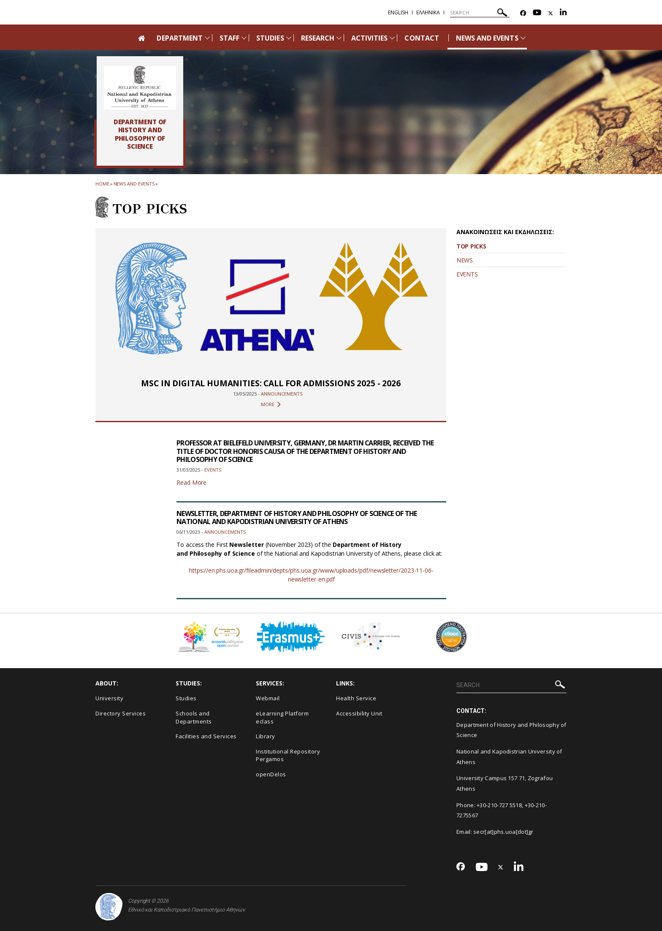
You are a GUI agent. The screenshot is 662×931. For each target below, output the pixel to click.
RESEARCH (317, 38)
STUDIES (270, 38)
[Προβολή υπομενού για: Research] (339, 38)
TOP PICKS (471, 246)
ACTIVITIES (369, 38)
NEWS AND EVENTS (487, 38)
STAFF (229, 38)
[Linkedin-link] (563, 13)
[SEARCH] (480, 12)
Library (265, 736)
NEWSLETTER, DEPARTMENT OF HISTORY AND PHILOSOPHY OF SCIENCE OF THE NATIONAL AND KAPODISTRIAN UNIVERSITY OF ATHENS (297, 517)
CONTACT (421, 38)
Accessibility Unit (359, 713)
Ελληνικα (428, 12)
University (109, 698)
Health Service (356, 698)
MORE (271, 404)
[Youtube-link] (537, 13)
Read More (191, 482)
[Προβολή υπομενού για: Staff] (244, 38)
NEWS (464, 260)
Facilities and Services (206, 736)
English (398, 12)
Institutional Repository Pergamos (288, 755)
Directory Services (120, 713)
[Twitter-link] (550, 13)
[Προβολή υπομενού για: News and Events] (523, 38)
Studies (186, 698)
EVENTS (467, 274)
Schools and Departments (194, 717)
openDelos (271, 774)
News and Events (134, 183)
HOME (102, 183)
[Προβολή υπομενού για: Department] (207, 38)
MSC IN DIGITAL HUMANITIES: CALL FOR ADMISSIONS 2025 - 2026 (270, 383)
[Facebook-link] (523, 13)
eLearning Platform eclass (282, 717)
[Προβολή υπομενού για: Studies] (288, 38)
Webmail (268, 698)
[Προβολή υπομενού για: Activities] (392, 38)
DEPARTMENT (180, 38)
